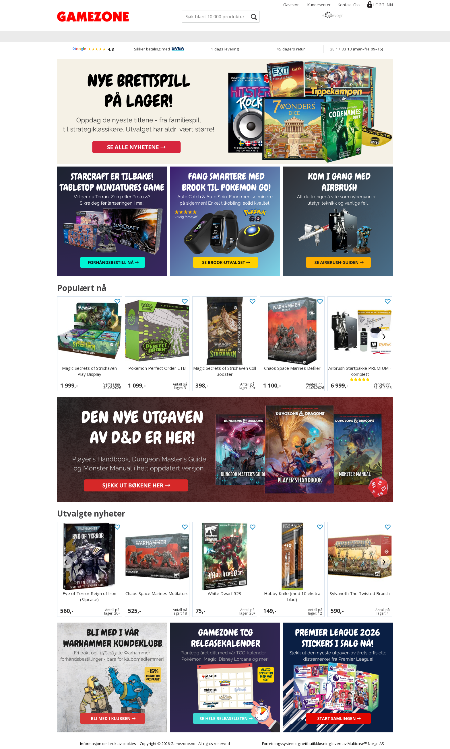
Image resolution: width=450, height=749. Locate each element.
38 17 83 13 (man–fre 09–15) (356, 49)
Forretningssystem (278, 743)
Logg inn (383, 4)
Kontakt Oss (349, 4)
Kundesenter (319, 4)
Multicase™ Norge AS (366, 743)
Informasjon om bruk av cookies (108, 743)
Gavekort (291, 4)
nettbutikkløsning (315, 743)
